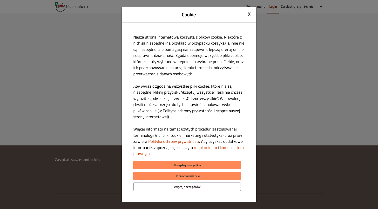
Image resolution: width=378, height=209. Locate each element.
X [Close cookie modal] (249, 14)
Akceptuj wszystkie (187, 165)
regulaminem (205, 147)
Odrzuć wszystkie (187, 175)
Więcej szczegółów (187, 186)
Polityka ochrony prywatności (173, 141)
